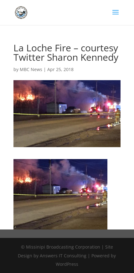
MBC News (31, 69)
